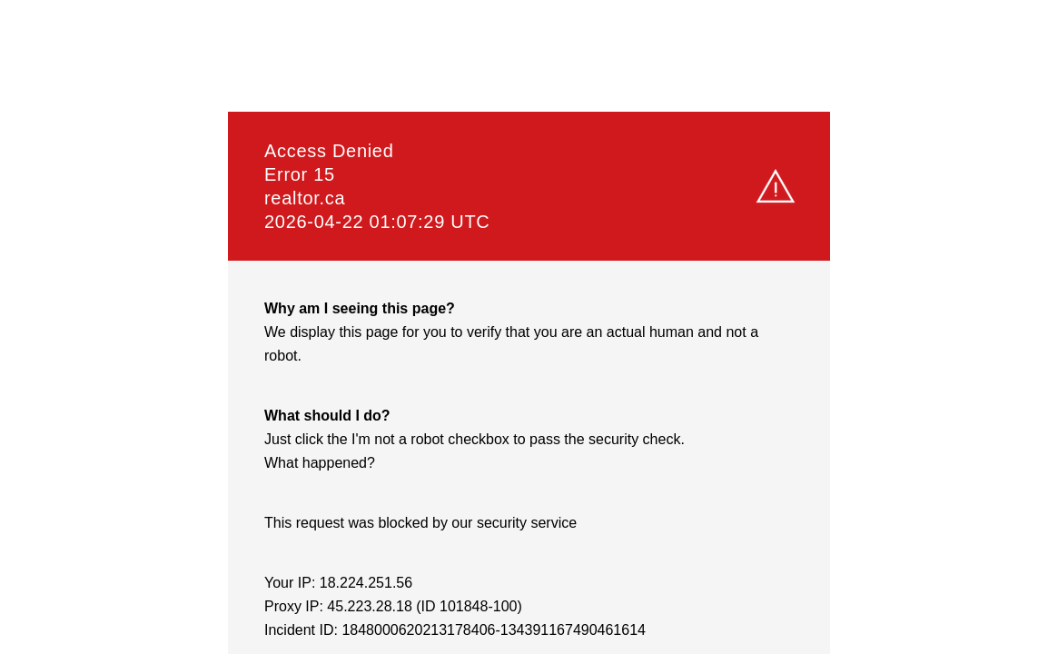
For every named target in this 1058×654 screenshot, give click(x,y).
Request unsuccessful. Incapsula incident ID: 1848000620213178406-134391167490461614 (529, 327)
